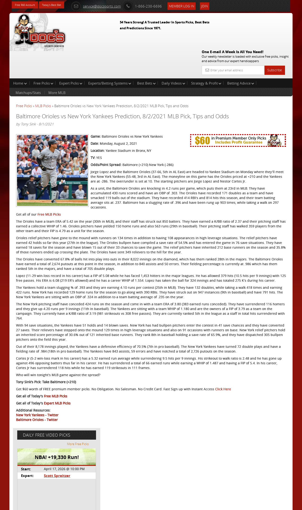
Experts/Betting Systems (109, 53)
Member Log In (197, 5)
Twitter (53, 483)
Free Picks (43, 53)
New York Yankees (30, 483)
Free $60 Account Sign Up (245, 166)
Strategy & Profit (206, 53)
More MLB (57, 62)
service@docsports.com (111, 5)
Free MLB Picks (49, 221)
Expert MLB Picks (57, 471)
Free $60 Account (28, 5)
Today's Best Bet (60, 5)
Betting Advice (240, 53)
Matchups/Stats (28, 62)
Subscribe (274, 36)
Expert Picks (70, 53)
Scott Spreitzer (245, 109)
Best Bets (146, 53)
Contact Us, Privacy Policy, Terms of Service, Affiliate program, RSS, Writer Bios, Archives (179, 504)
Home (20, 53)
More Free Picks (271, 78)
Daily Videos (173, 53)
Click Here (47, 457)
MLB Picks (43, 75)
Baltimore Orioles (30, 488)
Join (220, 5)
